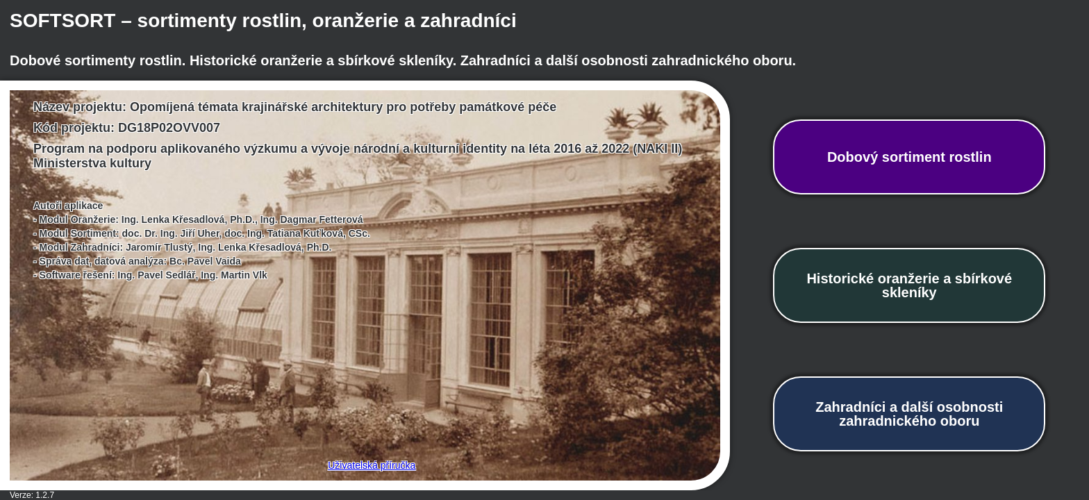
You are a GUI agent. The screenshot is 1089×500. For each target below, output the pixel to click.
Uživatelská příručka (371, 465)
